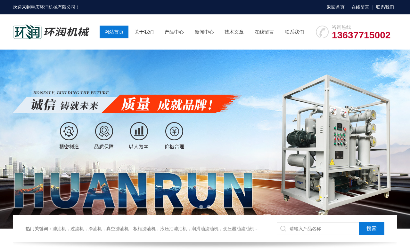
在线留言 (360, 7)
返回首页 (336, 7)
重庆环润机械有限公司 (53, 7)
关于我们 (144, 32)
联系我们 (385, 7)
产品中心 (174, 32)
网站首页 (114, 32)
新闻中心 (204, 32)
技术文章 (234, 32)
